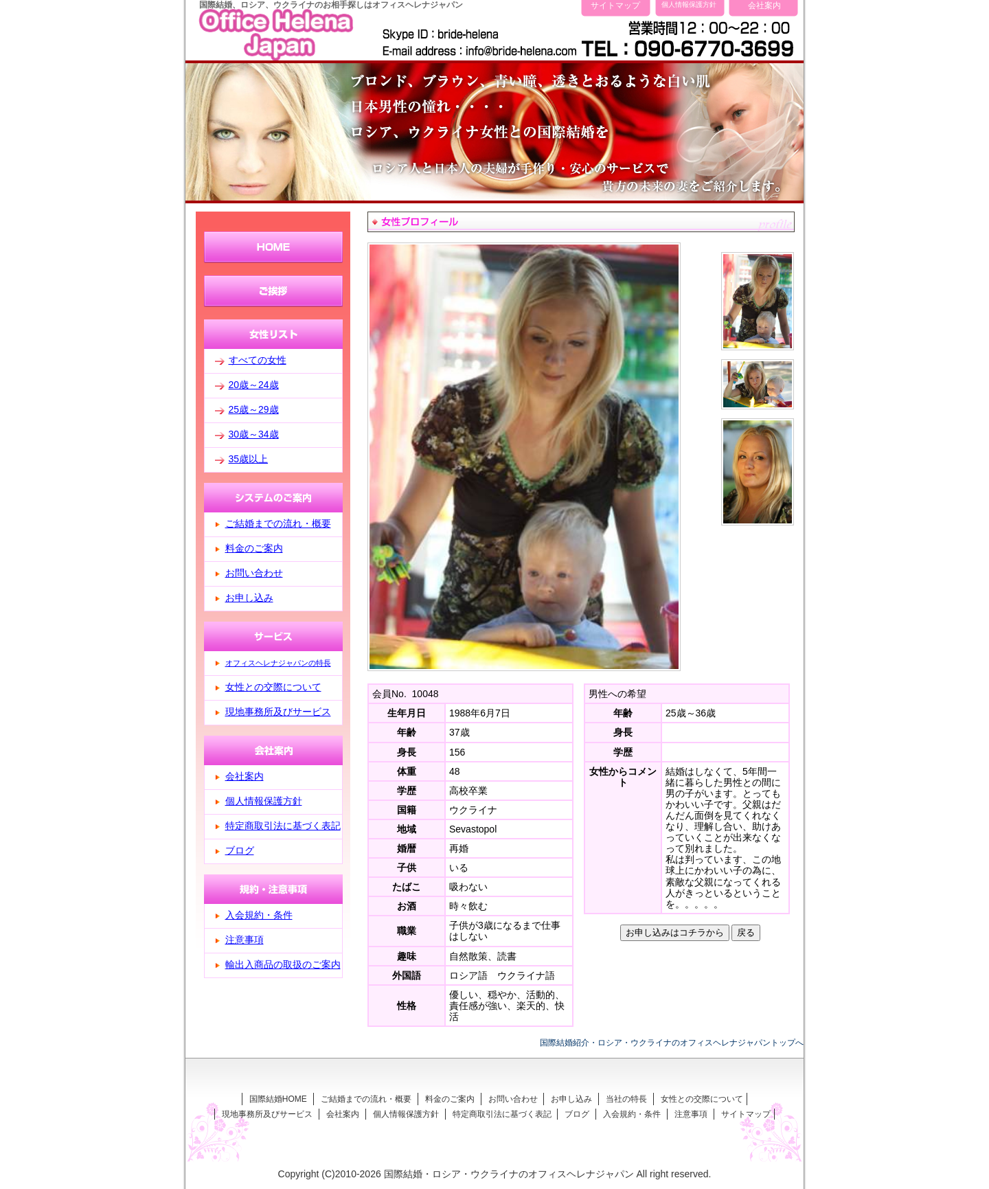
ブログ (239, 850)
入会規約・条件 (259, 914)
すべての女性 (257, 359)
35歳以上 (249, 458)
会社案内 (764, 5)
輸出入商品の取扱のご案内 (283, 964)
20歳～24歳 (254, 384)
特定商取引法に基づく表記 (283, 825)
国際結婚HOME (278, 1099)
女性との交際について (273, 686)
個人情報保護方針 (688, 4)
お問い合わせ (254, 572)
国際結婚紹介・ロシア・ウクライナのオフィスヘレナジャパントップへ (672, 1042)
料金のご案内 (254, 548)
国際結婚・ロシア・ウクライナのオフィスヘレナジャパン (509, 1173)
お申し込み (249, 597)
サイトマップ (615, 5)
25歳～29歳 (254, 409)
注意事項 (244, 939)
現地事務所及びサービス (278, 711)
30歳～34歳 (254, 434)
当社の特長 (626, 1099)
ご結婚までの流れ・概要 (278, 523)
